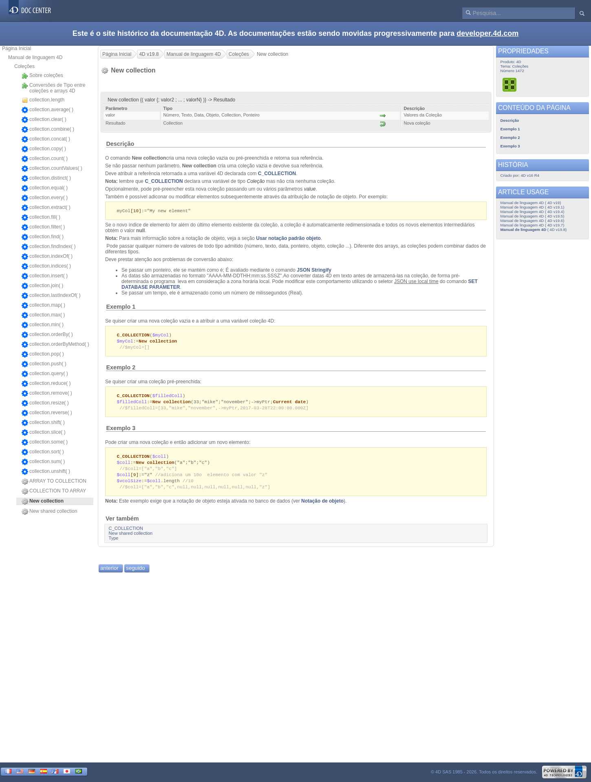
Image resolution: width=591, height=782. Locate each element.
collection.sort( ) (43, 452)
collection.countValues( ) (52, 168)
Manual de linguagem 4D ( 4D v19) (531, 202)
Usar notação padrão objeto (288, 239)
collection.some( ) (45, 442)
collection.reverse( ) (47, 413)
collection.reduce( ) (46, 383)
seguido (135, 573)
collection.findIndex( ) (48, 247)
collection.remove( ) (47, 393)
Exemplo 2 (120, 369)
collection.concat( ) (46, 139)
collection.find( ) (43, 237)
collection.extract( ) (46, 207)
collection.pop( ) (43, 354)
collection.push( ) (44, 364)
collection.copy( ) (44, 149)
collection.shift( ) (43, 423)
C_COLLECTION (277, 173)
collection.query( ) (45, 374)
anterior (109, 573)
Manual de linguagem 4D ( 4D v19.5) (533, 216)
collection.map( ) (43, 305)
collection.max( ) (43, 315)
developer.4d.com (487, 33)
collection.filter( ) (43, 227)
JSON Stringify (314, 270)
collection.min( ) (43, 325)
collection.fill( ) (41, 217)
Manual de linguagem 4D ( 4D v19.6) (533, 220)
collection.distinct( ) (46, 178)
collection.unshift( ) (46, 471)
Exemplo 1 (120, 307)
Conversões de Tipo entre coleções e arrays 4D (53, 88)
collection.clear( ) (44, 119)
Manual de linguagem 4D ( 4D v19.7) (533, 225)
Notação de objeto (322, 506)
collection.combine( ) (48, 129)
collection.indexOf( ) (47, 256)
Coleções (24, 66)
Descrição (120, 144)
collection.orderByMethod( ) (55, 344)
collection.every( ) (45, 198)
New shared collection (49, 511)
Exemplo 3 (120, 431)
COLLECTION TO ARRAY (54, 491)
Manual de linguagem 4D (35, 57)
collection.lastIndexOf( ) (51, 295)
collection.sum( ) (43, 462)
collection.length (43, 100)
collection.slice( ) (44, 432)
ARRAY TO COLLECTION (54, 481)
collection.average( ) (47, 110)
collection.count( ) (45, 159)
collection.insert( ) (45, 276)
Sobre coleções (42, 75)
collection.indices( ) (46, 266)
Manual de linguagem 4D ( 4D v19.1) (533, 207)
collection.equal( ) (45, 188)
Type (114, 543)
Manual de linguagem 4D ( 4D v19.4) (533, 211)
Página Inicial (16, 48)
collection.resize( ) (45, 403)
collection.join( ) (42, 286)
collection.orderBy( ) (47, 335)
